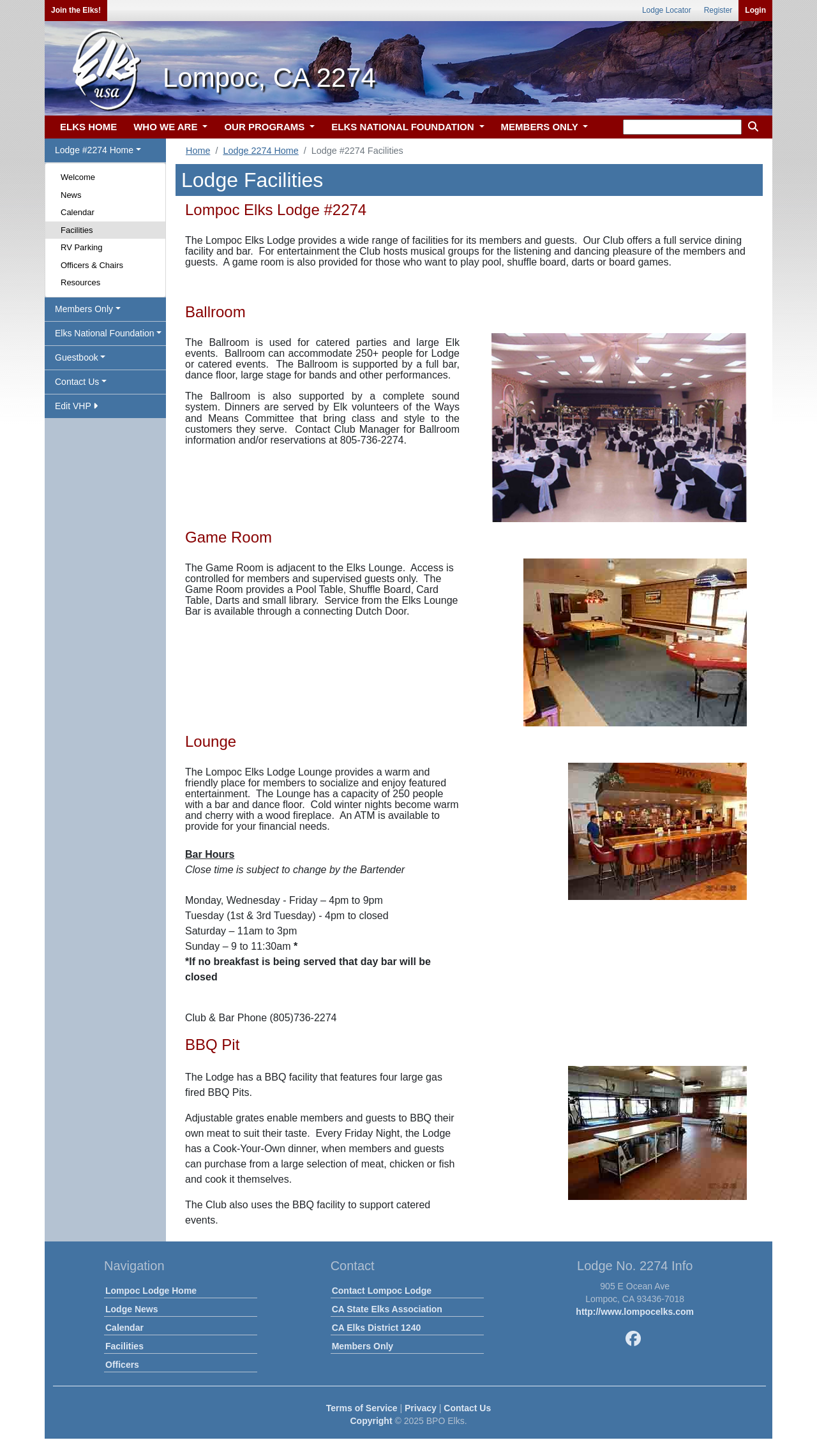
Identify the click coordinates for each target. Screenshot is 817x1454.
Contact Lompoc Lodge (381, 1290)
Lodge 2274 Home (260, 151)
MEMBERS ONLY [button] (541, 126)
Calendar (77, 212)
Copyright (371, 1421)
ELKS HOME (88, 126)
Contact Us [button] (77, 382)
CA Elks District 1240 (376, 1328)
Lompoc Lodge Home (151, 1290)
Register (718, 10)
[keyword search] (682, 127)
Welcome (78, 177)
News (71, 195)
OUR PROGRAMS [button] (265, 126)
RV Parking (82, 247)
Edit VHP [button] (76, 406)
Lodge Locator (666, 10)
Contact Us (467, 1408)
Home (198, 151)
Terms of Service (362, 1408)
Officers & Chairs (92, 265)
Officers (122, 1365)
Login (755, 10)
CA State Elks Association (387, 1309)
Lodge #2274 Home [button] (94, 150)
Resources (80, 282)
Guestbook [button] (76, 357)
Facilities (77, 230)
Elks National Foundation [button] (104, 333)
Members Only (362, 1346)
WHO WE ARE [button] (166, 126)
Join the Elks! (76, 10)
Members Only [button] (84, 309)
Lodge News (131, 1309)
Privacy (421, 1408)
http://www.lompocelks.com (635, 1312)
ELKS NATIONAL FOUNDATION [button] (404, 126)
